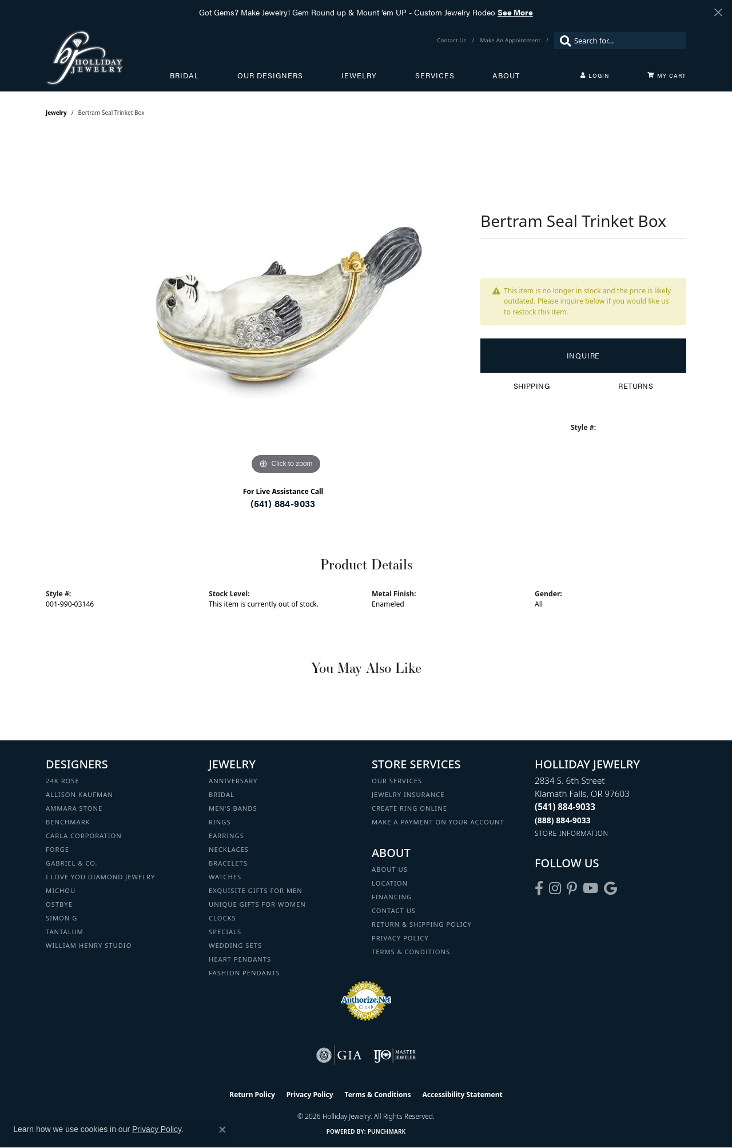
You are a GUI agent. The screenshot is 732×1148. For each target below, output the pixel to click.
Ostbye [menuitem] (59, 904)
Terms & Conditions (411, 951)
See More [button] (515, 12)
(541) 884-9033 (283, 503)
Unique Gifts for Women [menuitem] (257, 904)
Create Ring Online (409, 808)
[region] (286, 305)
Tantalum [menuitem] (64, 931)
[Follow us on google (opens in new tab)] (610, 888)
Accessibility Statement (462, 1094)
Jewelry (359, 75)
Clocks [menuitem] (222, 918)
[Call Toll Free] (563, 820)
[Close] (718, 12)
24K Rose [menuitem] (62, 780)
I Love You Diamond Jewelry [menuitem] (100, 876)
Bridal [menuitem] (221, 794)
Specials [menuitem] (225, 931)
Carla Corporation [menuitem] (84, 835)
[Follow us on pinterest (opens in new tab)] (572, 888)
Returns (635, 386)
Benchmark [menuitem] (68, 822)
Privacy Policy (400, 938)
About (506, 75)
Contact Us (394, 910)
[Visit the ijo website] (394, 1055)
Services (435, 75)
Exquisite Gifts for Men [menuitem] (256, 890)
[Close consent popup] (222, 1129)
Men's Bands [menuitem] (233, 808)
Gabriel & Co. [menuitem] (72, 863)
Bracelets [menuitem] (228, 863)
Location (390, 883)
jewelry (56, 113)
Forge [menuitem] (57, 849)
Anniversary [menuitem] (233, 780)
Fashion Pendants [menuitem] (244, 972)
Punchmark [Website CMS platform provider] (387, 1131)
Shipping (532, 386)
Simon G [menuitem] (61, 918)
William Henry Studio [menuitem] (89, 945)
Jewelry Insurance (408, 794)
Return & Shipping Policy (422, 924)
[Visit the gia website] (339, 1055)
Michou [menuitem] (60, 890)
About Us (390, 869)
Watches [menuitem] (225, 876)
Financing (392, 896)
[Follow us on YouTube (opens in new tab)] (590, 888)
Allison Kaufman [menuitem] (79, 794)
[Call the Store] (565, 806)
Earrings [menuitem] (226, 835)
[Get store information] (571, 833)
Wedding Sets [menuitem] (235, 945)
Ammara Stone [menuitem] (74, 808)
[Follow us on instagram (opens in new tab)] (555, 888)
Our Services (397, 780)
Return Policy (252, 1094)
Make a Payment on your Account (438, 822)
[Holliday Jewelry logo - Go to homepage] (108, 57)
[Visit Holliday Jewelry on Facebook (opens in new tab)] (539, 888)
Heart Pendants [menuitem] (240, 959)
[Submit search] (562, 40)
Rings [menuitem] (220, 822)
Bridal (184, 75)
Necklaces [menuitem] (229, 849)
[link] (452, 40)
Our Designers (270, 75)
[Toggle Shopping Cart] (666, 75)
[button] (594, 75)
